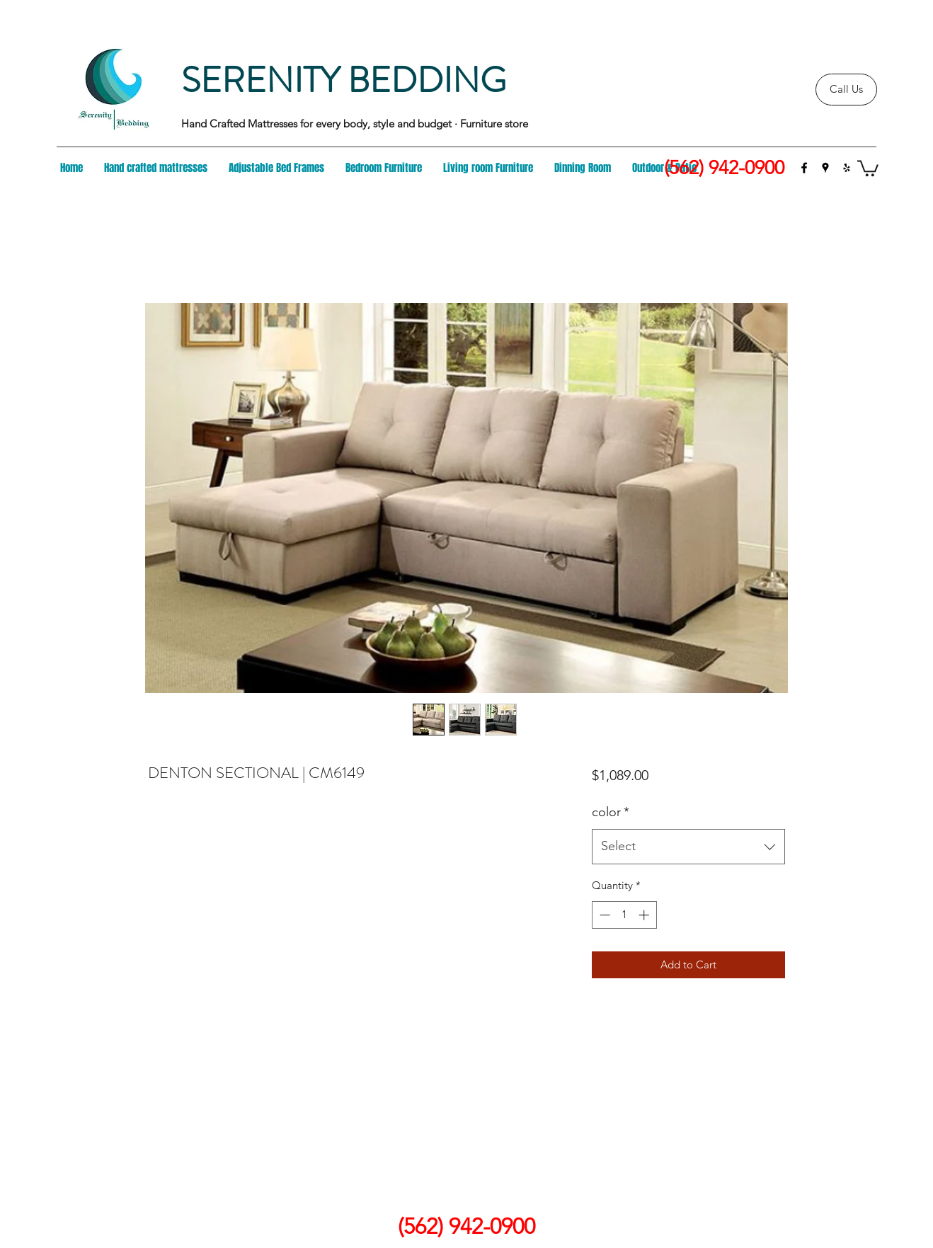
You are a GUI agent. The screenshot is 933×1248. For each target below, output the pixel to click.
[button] (867, 167)
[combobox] (688, 846)
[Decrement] (603, 915)
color (610, 812)
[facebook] (804, 168)
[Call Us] (846, 89)
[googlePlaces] (825, 168)
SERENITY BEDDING (343, 80)
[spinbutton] (624, 915)
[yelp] (847, 168)
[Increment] (645, 915)
